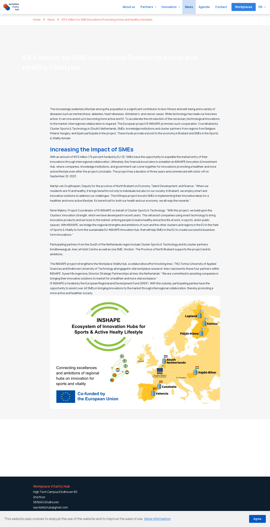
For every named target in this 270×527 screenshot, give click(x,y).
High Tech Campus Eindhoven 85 (55, 492)
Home (37, 19)
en (260, 7)
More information (157, 519)
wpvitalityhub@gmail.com (50, 507)
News (51, 19)
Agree (257, 519)
